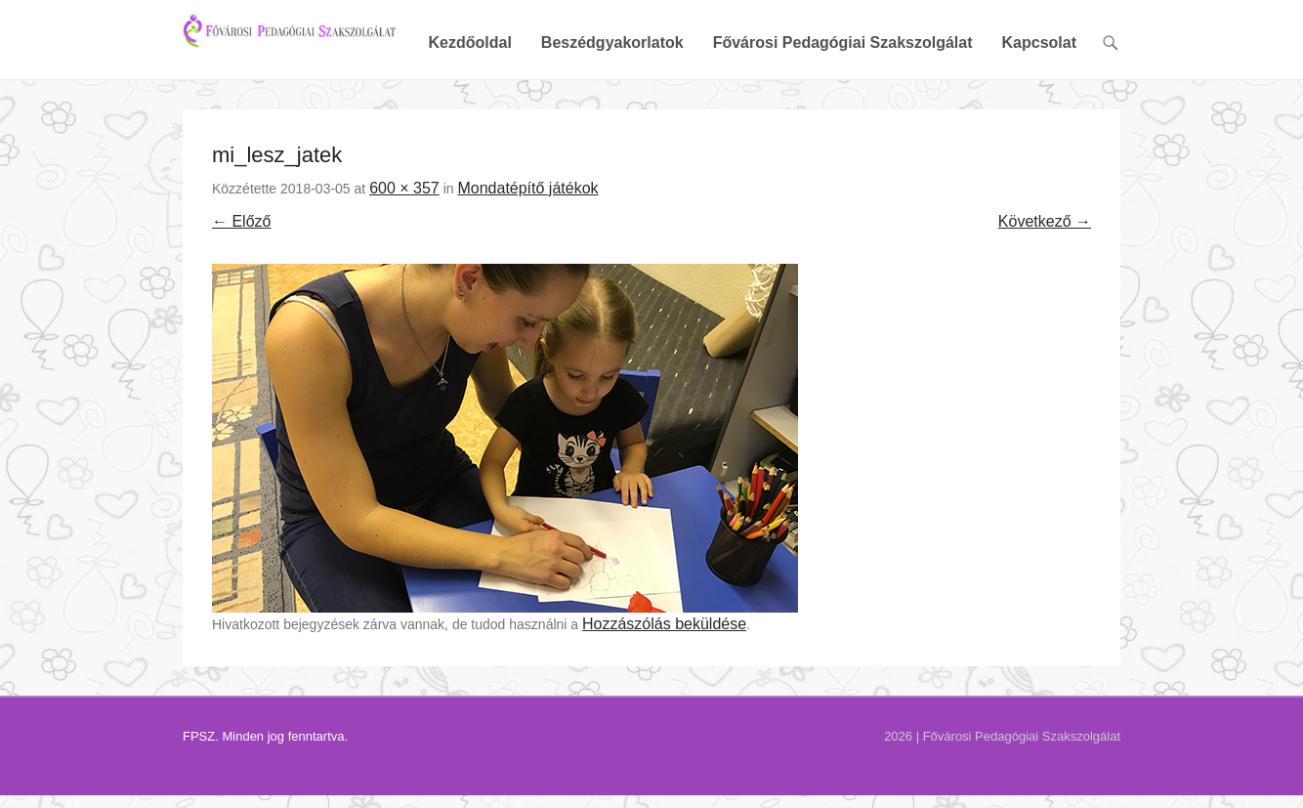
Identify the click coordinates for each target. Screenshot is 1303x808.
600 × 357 (404, 254)
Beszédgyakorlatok (612, 110)
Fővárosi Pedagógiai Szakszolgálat (843, 110)
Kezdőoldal (469, 110)
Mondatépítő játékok (527, 254)
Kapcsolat (1039, 110)
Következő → (1044, 288)
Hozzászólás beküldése (664, 691)
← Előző (241, 288)
